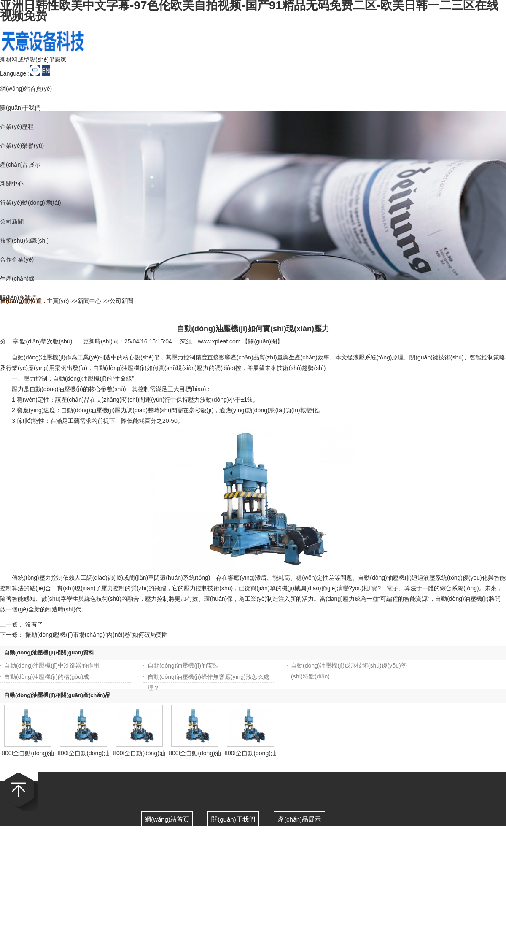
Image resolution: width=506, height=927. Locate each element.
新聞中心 (89, 300)
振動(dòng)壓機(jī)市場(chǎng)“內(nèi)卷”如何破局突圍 (96, 634)
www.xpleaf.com (219, 341)
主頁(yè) (58, 300)
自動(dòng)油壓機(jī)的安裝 (183, 665)
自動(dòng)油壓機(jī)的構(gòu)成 (46, 676)
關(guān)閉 (262, 341)
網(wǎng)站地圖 (349, 882)
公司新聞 (121, 300)
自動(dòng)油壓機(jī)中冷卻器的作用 (51, 665)
